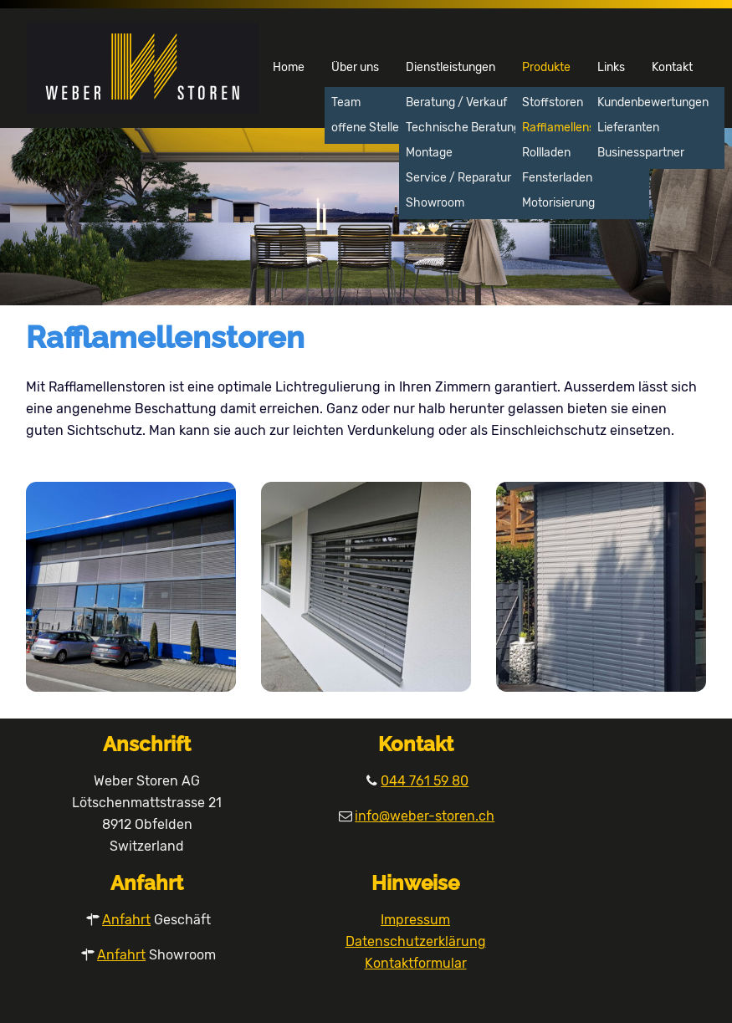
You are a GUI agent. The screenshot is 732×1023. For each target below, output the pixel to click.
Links (611, 67)
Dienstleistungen (450, 67)
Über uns (355, 67)
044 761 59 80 (424, 781)
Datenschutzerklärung (416, 941)
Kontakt (672, 67)
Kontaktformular (416, 963)
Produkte (546, 67)
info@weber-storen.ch (424, 816)
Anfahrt (126, 920)
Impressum (415, 920)
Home (289, 67)
